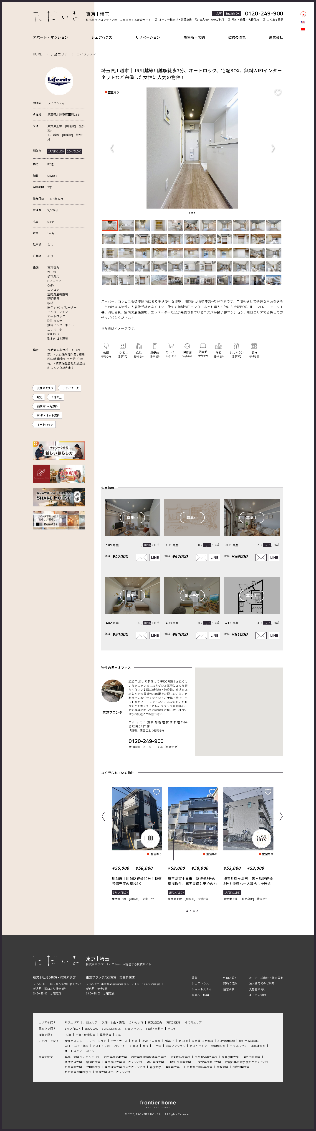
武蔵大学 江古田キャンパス (113, 1072)
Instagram (303, 47)
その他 (172, 1028)
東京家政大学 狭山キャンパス (124, 1062)
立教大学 (222, 1067)
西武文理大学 (73, 1062)
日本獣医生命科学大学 (198, 1067)
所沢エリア (72, 1022)
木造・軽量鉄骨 (86, 1034)
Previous (111, 148)
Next (272, 148)
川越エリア (90, 1022)
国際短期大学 (241, 1067)
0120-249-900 (264, 13)
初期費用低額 (226, 1041)
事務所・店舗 (194, 37)
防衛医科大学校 (180, 1057)
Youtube (303, 63)
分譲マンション (176, 1046)
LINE (303, 55)
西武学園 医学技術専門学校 (148, 1057)
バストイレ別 (101, 1046)
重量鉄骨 (105, 1034)
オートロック (45, 424)
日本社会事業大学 (179, 1062)
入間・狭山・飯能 (113, 1022)
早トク (90, 1051)
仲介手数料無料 (249, 1041)
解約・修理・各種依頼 (245, 19)
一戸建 (157, 1046)
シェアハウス (101, 37)
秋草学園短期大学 (115, 1057)
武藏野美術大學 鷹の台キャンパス (247, 1062)
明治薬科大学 (155, 1062)
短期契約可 (218, 1046)
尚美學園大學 (230, 1057)
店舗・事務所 (154, 1028)
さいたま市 (136, 1022)
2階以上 (57, 397)
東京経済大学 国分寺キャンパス (125, 1067)
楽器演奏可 (258, 1046)
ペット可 (120, 1046)
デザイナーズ (71, 388)
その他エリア (193, 1022)
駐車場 (134, 1046)
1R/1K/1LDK (72, 1028)
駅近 (40, 397)
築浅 (145, 1046)
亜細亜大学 (172, 1067)
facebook (303, 40)
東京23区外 (173, 1022)
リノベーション (148, 37)
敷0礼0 (183, 1041)
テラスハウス (238, 1046)
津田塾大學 (93, 1067)
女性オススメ (45, 388)
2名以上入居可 (151, 1041)
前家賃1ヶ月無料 (47, 406)
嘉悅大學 (155, 1067)
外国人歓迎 (230, 977)
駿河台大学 (93, 1062)
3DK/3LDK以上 (111, 1028)
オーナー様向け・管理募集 (175, 19)
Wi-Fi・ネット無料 (48, 415)
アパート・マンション (50, 37)
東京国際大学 (251, 1057)
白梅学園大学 (73, 1067)
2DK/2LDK (91, 1028)
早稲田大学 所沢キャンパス (82, 1057)
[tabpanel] (192, 148)
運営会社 (276, 37)
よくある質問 (275, 19)
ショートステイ (202, 989)
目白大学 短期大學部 (78, 1072)
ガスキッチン (198, 1046)
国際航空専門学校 (206, 1057)
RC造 (68, 1034)
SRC (118, 1034)
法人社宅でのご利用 (212, 19)
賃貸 (194, 977)
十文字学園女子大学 (208, 1062)
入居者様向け (257, 989)
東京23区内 (155, 1022)
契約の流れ (237, 37)
